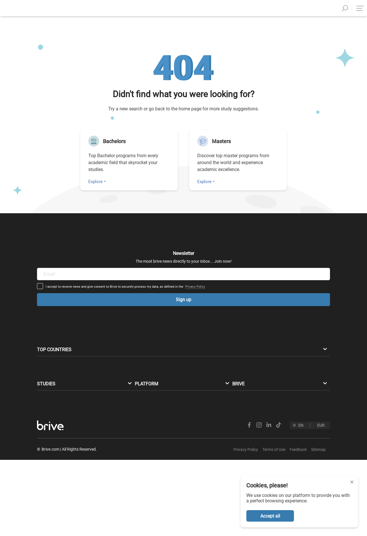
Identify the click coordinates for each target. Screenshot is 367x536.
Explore (95, 181)
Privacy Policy (240, 265)
